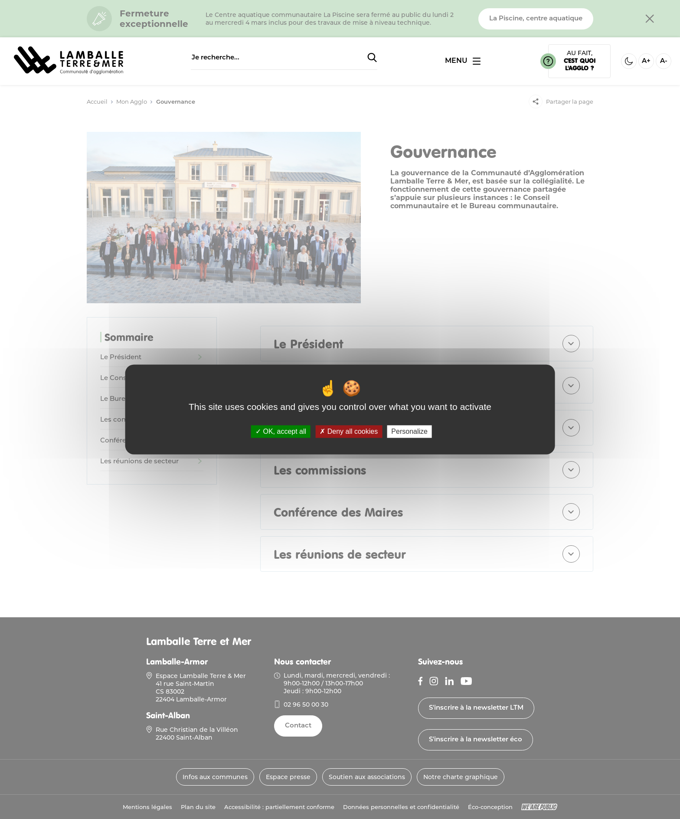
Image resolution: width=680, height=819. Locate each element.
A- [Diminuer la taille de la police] (663, 61)
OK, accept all (280, 431)
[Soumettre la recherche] (372, 58)
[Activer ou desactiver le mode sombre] (629, 61)
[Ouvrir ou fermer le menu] (463, 61)
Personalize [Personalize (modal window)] (409, 431)
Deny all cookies (349, 431)
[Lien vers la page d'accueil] (68, 72)
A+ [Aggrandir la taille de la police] (646, 61)
